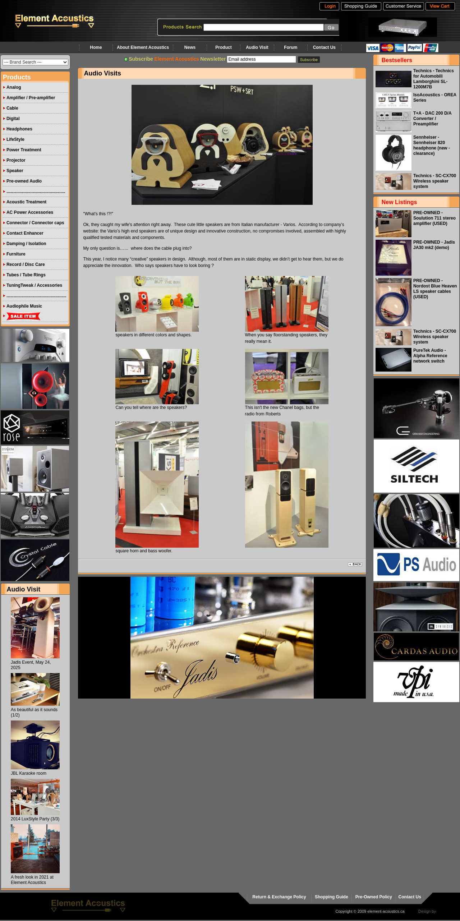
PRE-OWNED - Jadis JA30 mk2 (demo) (434, 245)
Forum (290, 47)
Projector (16, 160)
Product (223, 47)
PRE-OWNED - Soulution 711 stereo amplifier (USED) (434, 218)
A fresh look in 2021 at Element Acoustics (32, 880)
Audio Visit (257, 47)
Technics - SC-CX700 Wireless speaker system (434, 181)
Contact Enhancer (24, 233)
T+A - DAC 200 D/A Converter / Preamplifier (432, 118)
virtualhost (446, 911)
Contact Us (324, 47)
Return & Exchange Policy (279, 896)
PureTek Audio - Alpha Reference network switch (430, 356)
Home (96, 47)
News (190, 47)
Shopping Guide (331, 896)
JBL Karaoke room (28, 773)
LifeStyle (15, 139)
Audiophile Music (24, 306)
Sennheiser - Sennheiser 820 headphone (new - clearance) (431, 145)
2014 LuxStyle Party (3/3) (35, 818)
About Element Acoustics (143, 47)
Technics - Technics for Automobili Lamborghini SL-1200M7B (433, 78)
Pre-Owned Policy (373, 896)
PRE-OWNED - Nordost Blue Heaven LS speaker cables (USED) (435, 288)
